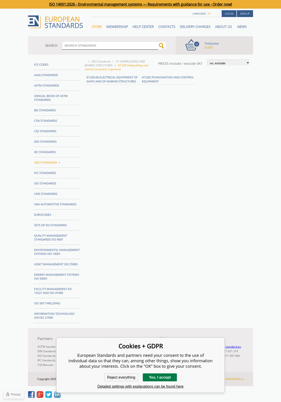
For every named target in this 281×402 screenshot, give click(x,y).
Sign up (245, 13)
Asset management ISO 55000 (56, 264)
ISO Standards (45, 183)
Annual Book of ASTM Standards (51, 98)
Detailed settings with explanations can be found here (141, 386)
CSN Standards (45, 121)
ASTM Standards (46, 85)
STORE (97, 26)
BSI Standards (45, 110)
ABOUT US (224, 26)
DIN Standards (45, 141)
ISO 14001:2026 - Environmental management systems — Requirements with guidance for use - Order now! (140, 4)
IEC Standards (45, 152)
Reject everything (121, 377)
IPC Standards (45, 173)
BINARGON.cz (235, 379)
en (209, 13)
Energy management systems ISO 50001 (56, 276)
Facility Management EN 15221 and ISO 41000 (53, 291)
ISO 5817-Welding (47, 303)
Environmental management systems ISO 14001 (57, 252)
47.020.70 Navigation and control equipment (168, 79)
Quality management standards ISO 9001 (50, 237)
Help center (143, 26)
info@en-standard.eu (227, 347)
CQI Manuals (46, 365)
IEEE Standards (101, 61)
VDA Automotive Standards (55, 204)
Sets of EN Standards (50, 225)
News (242, 26)
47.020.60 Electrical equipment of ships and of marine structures (112, 79)
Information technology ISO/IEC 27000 (54, 316)
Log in (229, 13)
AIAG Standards (46, 75)
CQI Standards (45, 131)
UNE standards (45, 194)
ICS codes (41, 64)
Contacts (166, 26)
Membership (117, 26)
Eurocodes (42, 215)
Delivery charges (195, 26)
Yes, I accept (160, 377)
